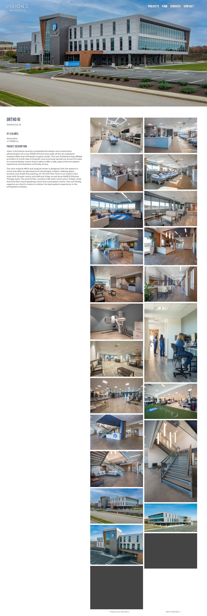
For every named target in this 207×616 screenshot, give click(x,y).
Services (175, 6)
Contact (189, 6)
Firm (164, 6)
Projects (153, 6)
